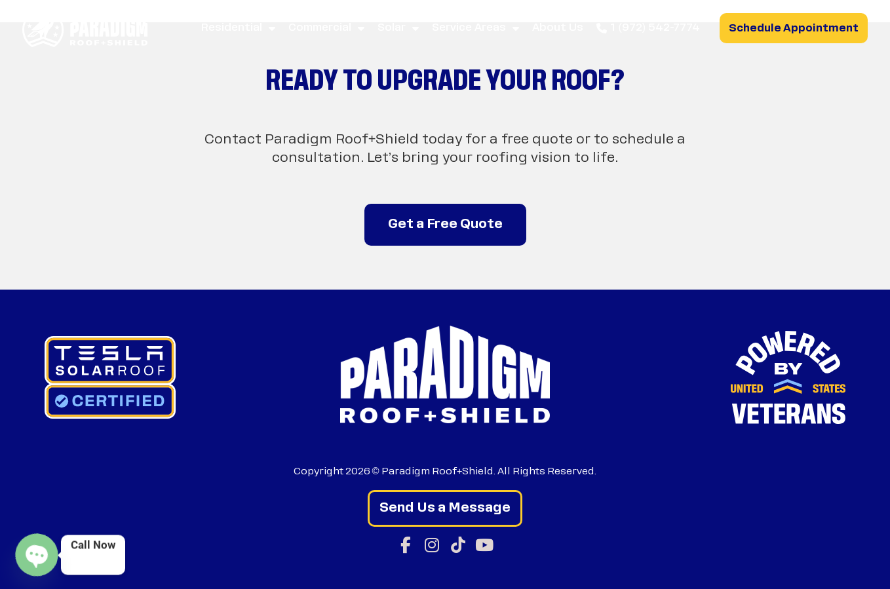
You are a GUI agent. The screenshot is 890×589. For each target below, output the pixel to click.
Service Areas (475, 28)
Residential (238, 28)
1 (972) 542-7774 (648, 28)
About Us (557, 28)
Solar (398, 28)
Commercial (326, 28)
